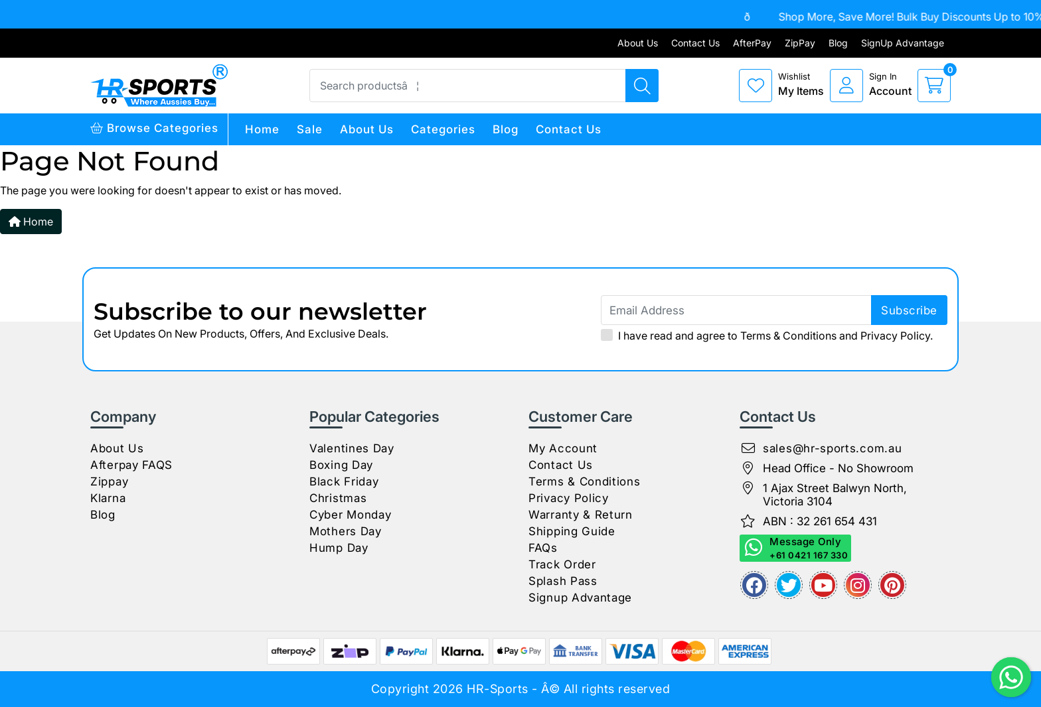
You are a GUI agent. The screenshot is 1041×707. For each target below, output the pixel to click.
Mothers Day (345, 531)
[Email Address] (774, 310)
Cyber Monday (350, 514)
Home (262, 129)
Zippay (109, 481)
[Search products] (642, 85)
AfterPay (752, 42)
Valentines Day (351, 448)
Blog (838, 42)
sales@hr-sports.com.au (832, 448)
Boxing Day (341, 465)
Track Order (562, 564)
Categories (443, 129)
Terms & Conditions (788, 335)
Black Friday (343, 481)
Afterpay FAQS (131, 465)
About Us (637, 42)
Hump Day (338, 547)
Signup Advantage (580, 597)
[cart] (934, 85)
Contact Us (695, 42)
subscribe (909, 310)
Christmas (337, 498)
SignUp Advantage (902, 42)
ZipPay (800, 42)
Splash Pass (563, 581)
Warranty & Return (580, 514)
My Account (563, 448)
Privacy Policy (895, 335)
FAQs (543, 547)
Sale (310, 129)
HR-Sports (497, 689)
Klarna (107, 498)
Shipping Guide (571, 531)
